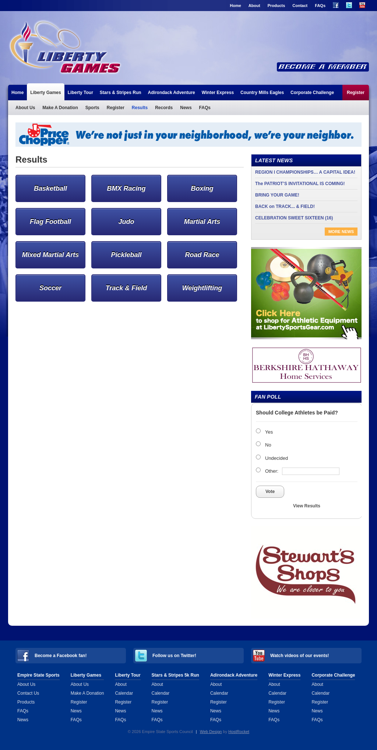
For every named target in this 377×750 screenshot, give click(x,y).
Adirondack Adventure (171, 92)
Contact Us (28, 693)
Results (140, 107)
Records (164, 107)
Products (276, 5)
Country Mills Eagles (262, 92)
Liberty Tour (80, 92)
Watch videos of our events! (299, 655)
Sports (92, 107)
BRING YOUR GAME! (277, 195)
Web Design (211, 731)
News (185, 107)
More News (341, 231)
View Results (306, 505)
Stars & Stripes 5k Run (175, 675)
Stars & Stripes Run (120, 92)
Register (355, 92)
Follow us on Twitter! (174, 655)
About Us (25, 107)
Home (235, 5)
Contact (299, 5)
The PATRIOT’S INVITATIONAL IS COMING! (300, 183)
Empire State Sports (38, 675)
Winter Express (218, 92)
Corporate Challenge (312, 92)
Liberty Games (106, 47)
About (254, 5)
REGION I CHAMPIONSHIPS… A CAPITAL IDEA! (305, 172)
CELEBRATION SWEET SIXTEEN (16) (294, 218)
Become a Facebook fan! (61, 655)
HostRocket (238, 731)
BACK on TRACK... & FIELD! (285, 206)
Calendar (124, 693)
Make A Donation (60, 107)
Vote (270, 491)
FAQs (320, 5)
